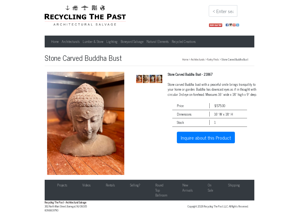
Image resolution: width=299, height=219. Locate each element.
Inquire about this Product (206, 137)
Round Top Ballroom (161, 190)
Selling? (135, 185)
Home (55, 41)
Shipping (234, 185)
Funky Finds (213, 59)
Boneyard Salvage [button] (132, 41)
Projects (62, 185)
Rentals (110, 185)
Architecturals (198, 59)
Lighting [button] (112, 41)
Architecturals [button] (71, 41)
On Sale (210, 187)
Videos (86, 185)
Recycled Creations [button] (184, 41)
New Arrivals (187, 187)
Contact (260, 185)
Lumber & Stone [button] (93, 41)
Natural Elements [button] (157, 41)
